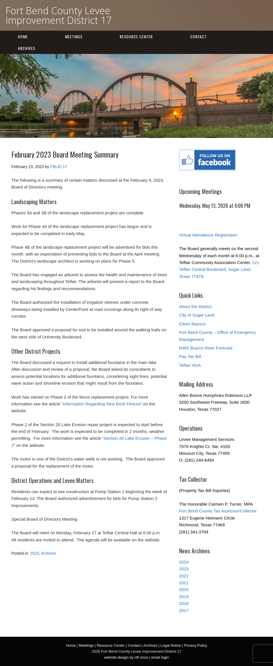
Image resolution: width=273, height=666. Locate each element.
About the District (195, 306)
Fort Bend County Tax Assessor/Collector (218, 510)
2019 (184, 596)
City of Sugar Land (196, 315)
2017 (184, 610)
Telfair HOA (190, 365)
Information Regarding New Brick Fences (101, 403)
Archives (26, 48)
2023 (34, 553)
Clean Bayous (192, 323)
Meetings (73, 36)
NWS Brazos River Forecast (206, 347)
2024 (184, 562)
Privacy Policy (195, 645)
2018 (184, 603)
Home (23, 36)
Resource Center (136, 36)
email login (160, 657)
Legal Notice (170, 645)
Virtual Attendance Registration (208, 235)
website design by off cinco (126, 657)
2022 (184, 575)
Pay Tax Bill (190, 356)
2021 (184, 582)
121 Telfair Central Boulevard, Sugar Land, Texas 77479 (219, 269)
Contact (198, 36)
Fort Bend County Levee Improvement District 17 (58, 15)
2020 (184, 589)
